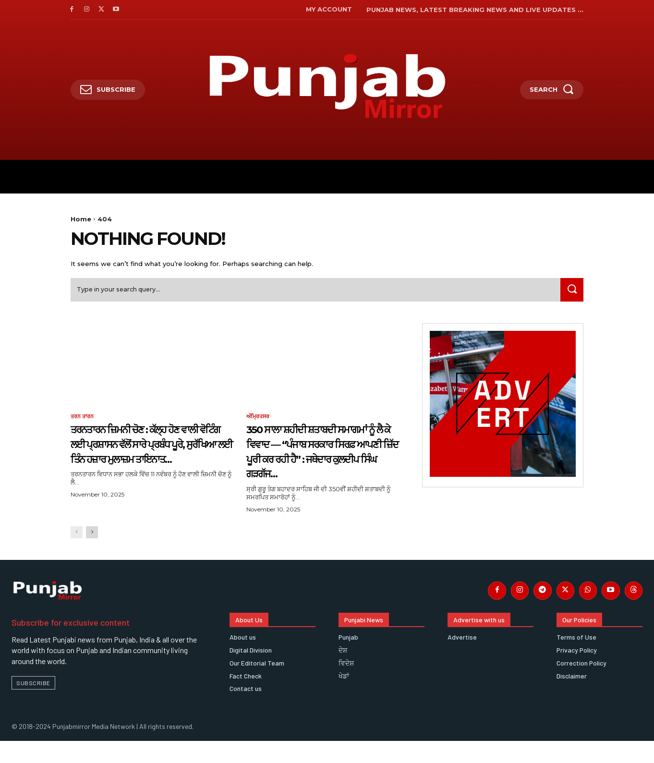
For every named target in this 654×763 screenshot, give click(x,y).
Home (81, 219)
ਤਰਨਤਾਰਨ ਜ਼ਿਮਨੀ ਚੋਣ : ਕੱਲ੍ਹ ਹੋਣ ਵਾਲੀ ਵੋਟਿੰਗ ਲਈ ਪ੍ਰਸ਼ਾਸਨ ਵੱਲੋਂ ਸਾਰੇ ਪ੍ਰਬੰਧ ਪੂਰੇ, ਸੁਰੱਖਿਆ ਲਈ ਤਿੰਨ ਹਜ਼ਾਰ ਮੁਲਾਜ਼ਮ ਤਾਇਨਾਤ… (151, 454)
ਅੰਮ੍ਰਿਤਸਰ (258, 419)
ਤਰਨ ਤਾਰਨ (83, 419)
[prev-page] (77, 551)
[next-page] (92, 551)
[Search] (570, 292)
